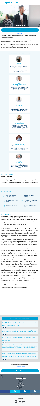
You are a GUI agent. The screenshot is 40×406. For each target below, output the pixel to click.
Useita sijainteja (19, 33)
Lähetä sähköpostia (21, 366)
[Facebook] (5, 391)
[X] (15, 391)
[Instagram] (35, 391)
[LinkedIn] (25, 391)
